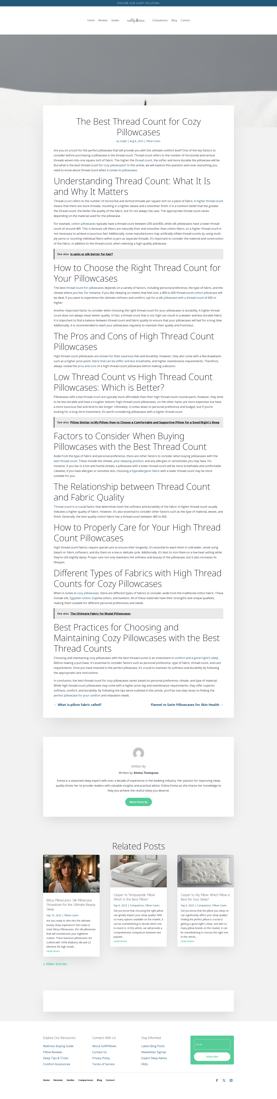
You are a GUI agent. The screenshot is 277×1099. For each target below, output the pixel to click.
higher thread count (209, 201)
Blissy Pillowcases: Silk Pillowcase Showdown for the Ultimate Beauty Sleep (70, 904)
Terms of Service (103, 1064)
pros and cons (87, 366)
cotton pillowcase (205, 293)
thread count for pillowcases (85, 288)
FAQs (144, 1064)
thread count (143, 160)
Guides (115, 20)
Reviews (102, 20)
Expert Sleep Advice (154, 1058)
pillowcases (129, 170)
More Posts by (138, 802)
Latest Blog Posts (153, 1046)
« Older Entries (55, 964)
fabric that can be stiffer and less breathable (121, 361)
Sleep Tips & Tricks (55, 1058)
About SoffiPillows (104, 1046)
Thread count (63, 507)
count (68, 201)
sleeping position (131, 461)
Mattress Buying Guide (58, 1046)
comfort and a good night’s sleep (196, 658)
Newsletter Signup (153, 1052)
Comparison (137, 905)
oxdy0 (123, 141)
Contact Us (99, 1052)
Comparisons (160, 20)
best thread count (65, 461)
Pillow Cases (153, 141)
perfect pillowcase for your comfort (77, 695)
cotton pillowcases (83, 224)
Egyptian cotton (80, 598)
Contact (185, 20)
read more (53, 951)
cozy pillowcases (114, 165)
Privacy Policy (101, 1058)
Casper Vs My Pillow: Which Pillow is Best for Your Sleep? (205, 897)
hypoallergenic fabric (146, 471)
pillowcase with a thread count (184, 298)
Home (91, 20)
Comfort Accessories (56, 1064)
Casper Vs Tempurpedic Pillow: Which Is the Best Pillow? (134, 897)
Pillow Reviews (52, 1052)
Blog (174, 20)
